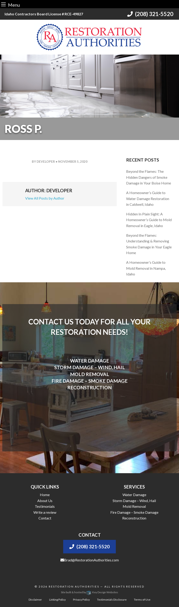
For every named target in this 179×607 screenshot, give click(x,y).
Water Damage (134, 494)
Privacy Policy (81, 599)
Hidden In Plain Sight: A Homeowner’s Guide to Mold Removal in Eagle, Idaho (149, 220)
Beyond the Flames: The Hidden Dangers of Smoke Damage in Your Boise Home (148, 177)
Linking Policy (57, 599)
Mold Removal (134, 506)
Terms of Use (142, 599)
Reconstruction (134, 518)
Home (45, 494)
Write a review (44, 512)
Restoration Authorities (74, 586)
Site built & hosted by (89, 592)
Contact (44, 518)
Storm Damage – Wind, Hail (134, 500)
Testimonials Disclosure (112, 599)
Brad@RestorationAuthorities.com (89, 560)
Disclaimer (35, 599)
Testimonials (45, 506)
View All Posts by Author (44, 198)
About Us (44, 500)
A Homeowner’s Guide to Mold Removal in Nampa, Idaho (146, 268)
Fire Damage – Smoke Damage (134, 512)
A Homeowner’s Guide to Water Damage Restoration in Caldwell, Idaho (147, 198)
